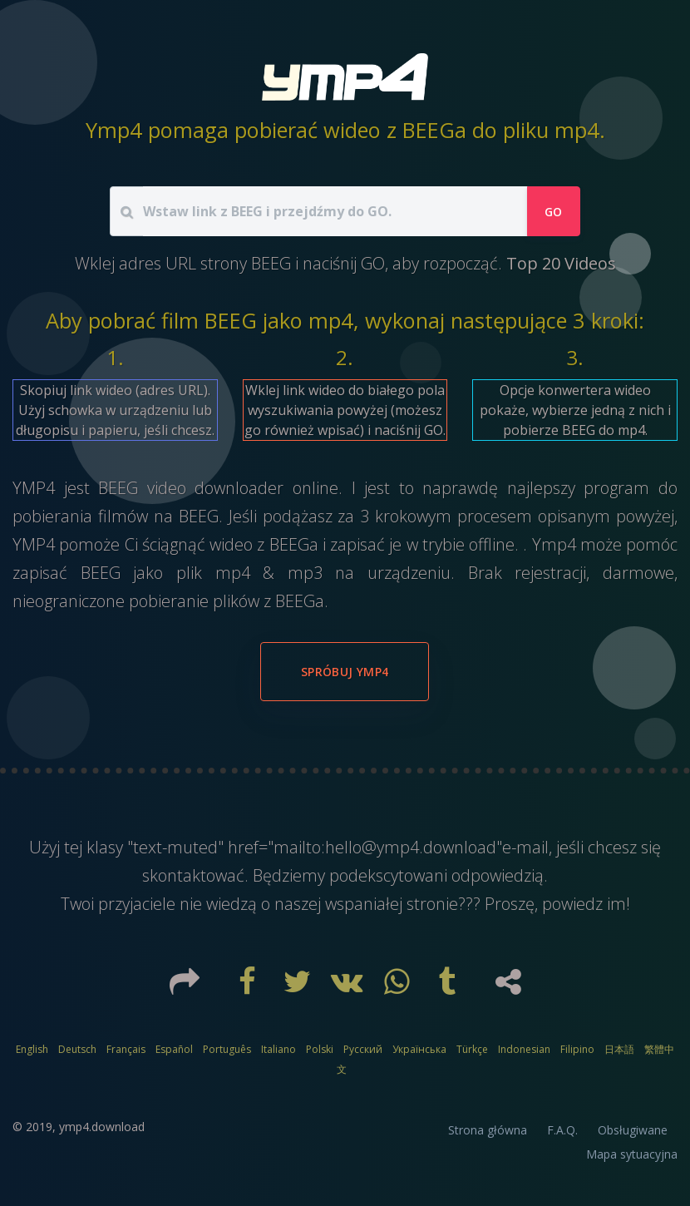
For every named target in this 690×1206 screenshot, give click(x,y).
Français (125, 1049)
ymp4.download (102, 1126)
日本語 (619, 1049)
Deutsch (77, 1049)
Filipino (577, 1049)
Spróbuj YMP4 (344, 672)
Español (174, 1049)
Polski (319, 1049)
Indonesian (524, 1049)
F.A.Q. (562, 1130)
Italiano (278, 1049)
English (32, 1049)
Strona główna (487, 1130)
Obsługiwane (633, 1130)
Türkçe (472, 1049)
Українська (419, 1049)
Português (227, 1049)
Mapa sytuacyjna (632, 1154)
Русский (362, 1049)
